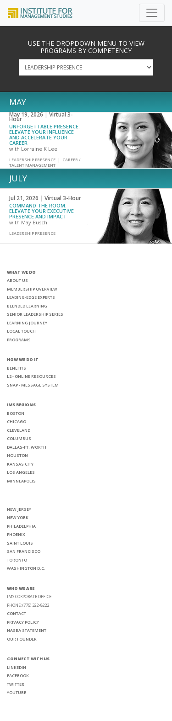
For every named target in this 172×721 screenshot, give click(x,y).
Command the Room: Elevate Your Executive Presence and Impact (41, 211)
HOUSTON (17, 455)
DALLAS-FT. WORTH (26, 447)
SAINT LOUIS (20, 543)
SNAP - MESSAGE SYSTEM (33, 385)
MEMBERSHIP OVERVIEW (32, 289)
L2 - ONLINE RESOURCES (31, 376)
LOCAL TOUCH (21, 331)
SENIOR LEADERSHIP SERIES (35, 314)
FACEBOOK (18, 676)
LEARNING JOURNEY (27, 323)
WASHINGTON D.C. (26, 568)
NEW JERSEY (19, 509)
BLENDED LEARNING (27, 306)
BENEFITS (16, 368)
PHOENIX (16, 534)
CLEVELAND (18, 430)
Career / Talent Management (45, 162)
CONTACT (16, 613)
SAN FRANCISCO (23, 551)
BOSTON (15, 413)
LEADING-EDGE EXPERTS (31, 297)
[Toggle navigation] (152, 13)
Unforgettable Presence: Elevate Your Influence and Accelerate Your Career (44, 134)
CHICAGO (16, 421)
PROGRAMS (19, 340)
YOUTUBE (16, 692)
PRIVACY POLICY (23, 622)
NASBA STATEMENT (26, 630)
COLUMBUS (19, 438)
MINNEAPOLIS (21, 481)
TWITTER (15, 684)
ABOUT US (17, 280)
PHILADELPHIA (21, 526)
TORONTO (17, 560)
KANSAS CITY (20, 464)
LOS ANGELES (21, 472)
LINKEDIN (16, 667)
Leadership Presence (32, 160)
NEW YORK (17, 517)
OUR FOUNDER (22, 639)
